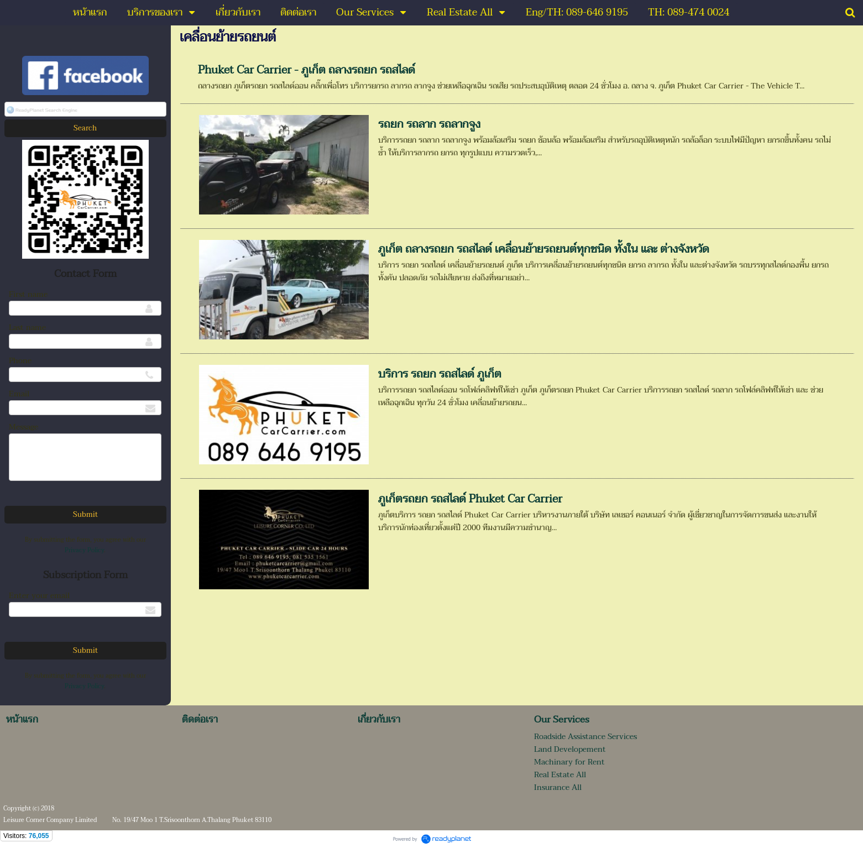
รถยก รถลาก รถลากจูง (429, 124)
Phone (20, 360)
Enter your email (39, 595)
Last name (27, 327)
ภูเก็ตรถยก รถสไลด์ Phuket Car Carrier (470, 499)
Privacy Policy (84, 550)
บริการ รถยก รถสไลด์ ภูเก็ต (439, 374)
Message (23, 427)
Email (19, 394)
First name (28, 294)
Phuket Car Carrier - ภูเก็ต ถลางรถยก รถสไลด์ (306, 70)
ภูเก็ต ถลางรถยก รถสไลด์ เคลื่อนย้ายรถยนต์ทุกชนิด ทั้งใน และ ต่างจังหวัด (543, 249)
